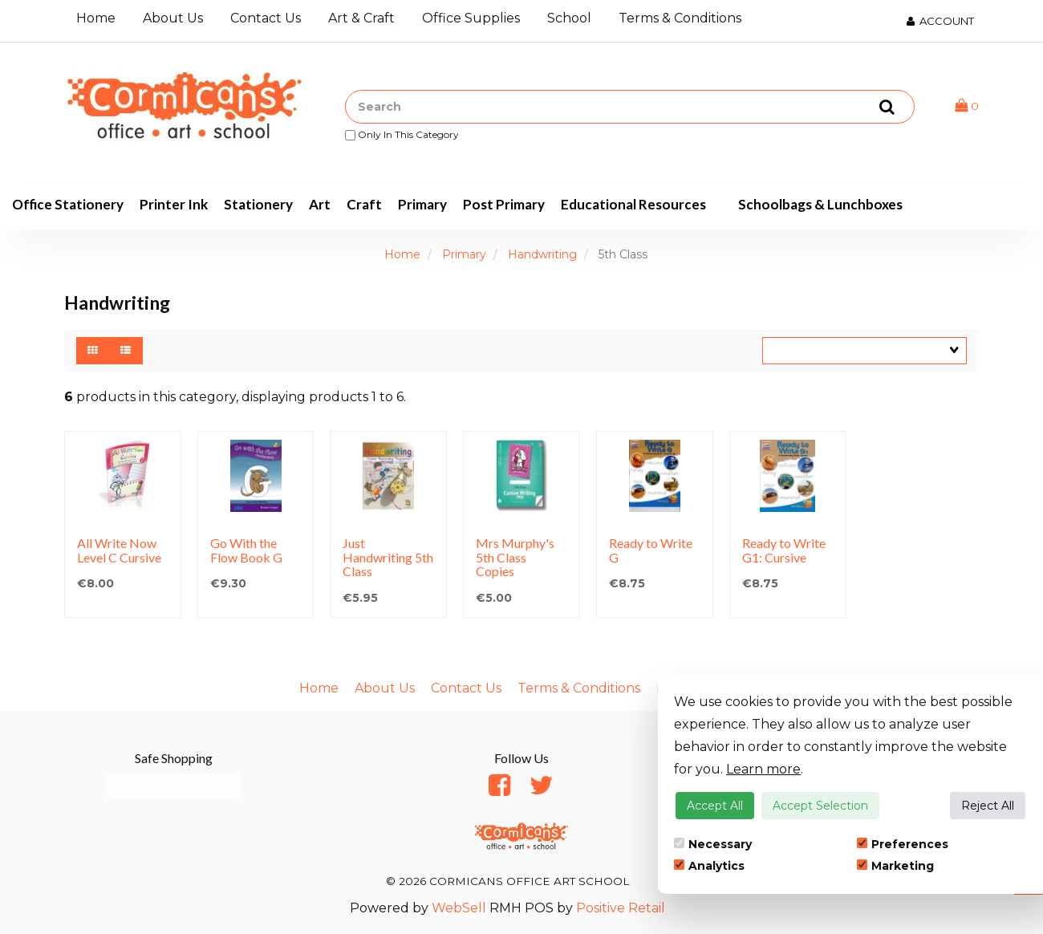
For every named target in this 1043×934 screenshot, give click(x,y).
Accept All (715, 805)
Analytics (709, 866)
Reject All (987, 805)
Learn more (763, 769)
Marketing (895, 866)
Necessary (713, 844)
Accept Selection (820, 805)
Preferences (902, 844)
